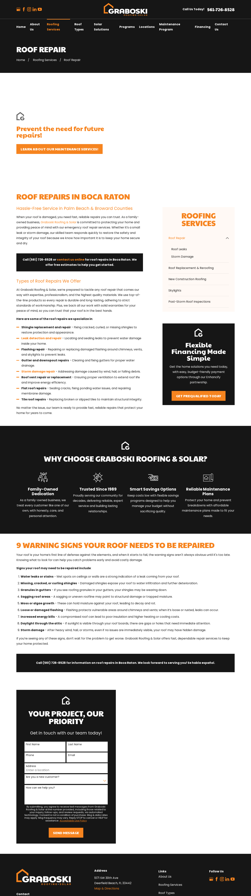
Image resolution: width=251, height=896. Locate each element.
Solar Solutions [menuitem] (101, 26)
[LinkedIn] (35, 9)
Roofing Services (170, 828)
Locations (165, 852)
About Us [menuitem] (35, 26)
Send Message (61, 775)
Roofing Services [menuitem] (53, 26)
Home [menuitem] (21, 27)
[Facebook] (24, 9)
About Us (164, 820)
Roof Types (166, 836)
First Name (28, 687)
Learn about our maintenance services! (59, 120)
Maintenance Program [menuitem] (169, 26)
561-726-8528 (221, 9)
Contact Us (166, 861)
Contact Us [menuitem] (221, 26)
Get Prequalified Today (198, 338)
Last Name (70, 687)
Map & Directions (106, 831)
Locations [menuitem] (147, 27)
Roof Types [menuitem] (79, 26)
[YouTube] (40, 9)
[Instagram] (29, 9)
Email (66, 698)
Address (26, 709)
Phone (25, 698)
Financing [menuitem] (202, 27)
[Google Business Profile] (18, 9)
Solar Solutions (168, 844)
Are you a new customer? (37, 720)
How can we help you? (35, 730)
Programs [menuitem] (127, 27)
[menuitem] (196, 181)
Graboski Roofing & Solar (58, 165)
